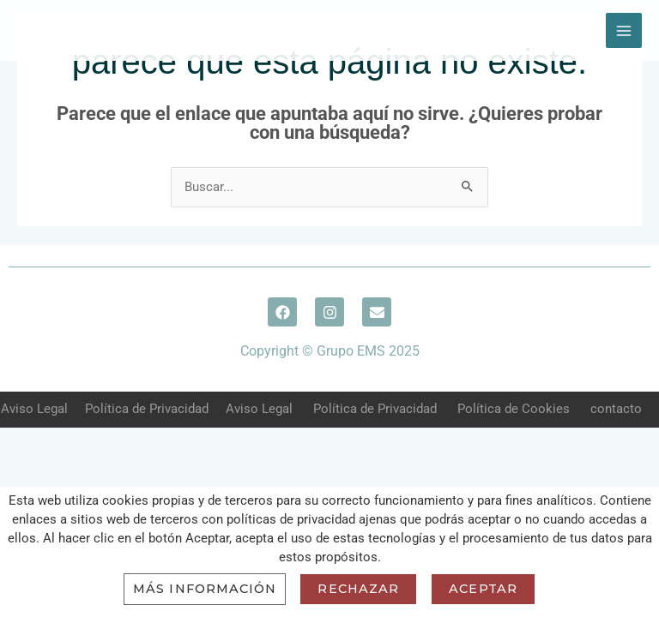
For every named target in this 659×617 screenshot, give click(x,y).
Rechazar (358, 588)
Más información (204, 588)
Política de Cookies (513, 408)
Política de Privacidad (147, 408)
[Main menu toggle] (624, 31)
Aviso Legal (34, 408)
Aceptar (483, 588)
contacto (616, 408)
